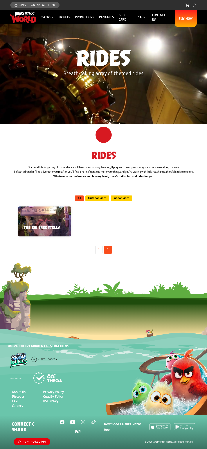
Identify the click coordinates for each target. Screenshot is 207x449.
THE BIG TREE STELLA (42, 227)
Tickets (64, 17)
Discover (46, 17)
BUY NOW (186, 18)
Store (142, 17)
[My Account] (195, 5)
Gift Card (122, 17)
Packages (106, 17)
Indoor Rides (121, 198)
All (79, 198)
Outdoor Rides (97, 198)
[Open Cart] (187, 5)
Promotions (84, 17)
